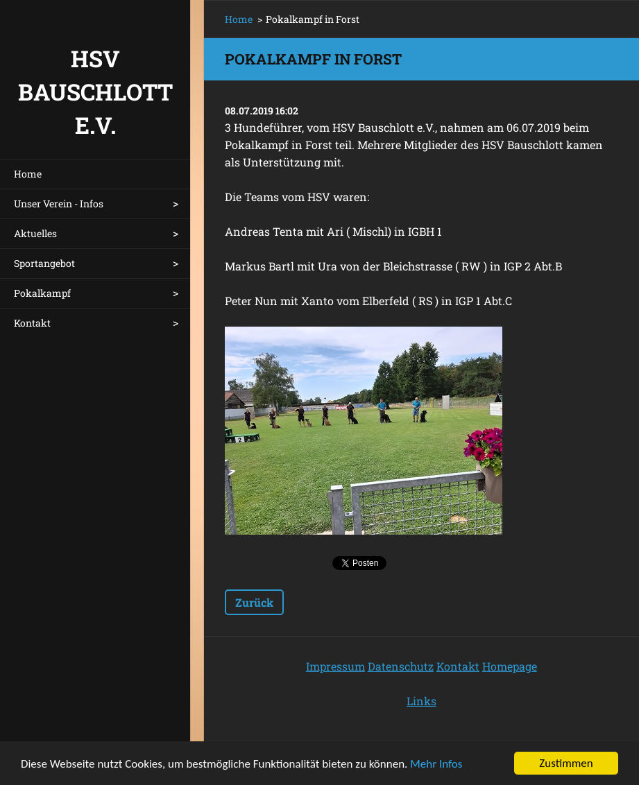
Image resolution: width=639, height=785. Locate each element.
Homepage (509, 666)
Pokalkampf (42, 293)
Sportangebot (44, 263)
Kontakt (32, 322)
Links (421, 700)
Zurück (254, 602)
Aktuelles (35, 233)
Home (28, 173)
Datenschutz (401, 666)
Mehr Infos (436, 765)
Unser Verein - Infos (58, 203)
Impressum (335, 666)
